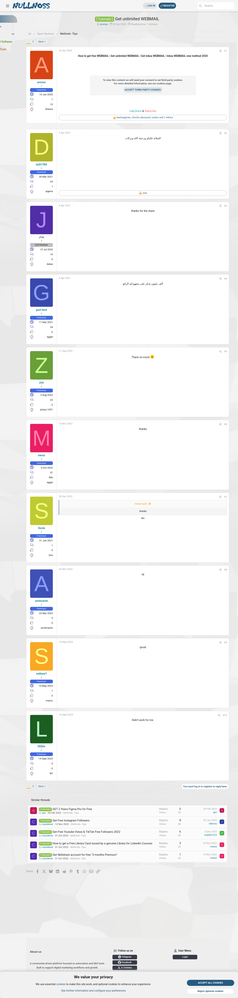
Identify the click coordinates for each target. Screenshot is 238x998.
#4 (230, 278)
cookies (60, 984)
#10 (230, 715)
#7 (230, 496)
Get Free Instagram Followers (88, 820)
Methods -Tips (88, 812)
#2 (230, 133)
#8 (230, 569)
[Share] (225, 51)
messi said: (152, 503)
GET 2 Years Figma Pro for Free (89, 809)
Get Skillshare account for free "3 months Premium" (102, 858)
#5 (230, 351)
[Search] (205, 5)
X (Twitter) (142, 946)
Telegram (142, 935)
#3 (230, 205)
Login (61, 967)
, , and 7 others (156, 117)
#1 (230, 50)
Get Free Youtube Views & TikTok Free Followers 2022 (104, 832)
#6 (230, 424)
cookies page (175, 83)
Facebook (142, 940)
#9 (230, 642)
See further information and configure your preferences (93, 990)
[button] (7, 6)
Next (58, 41)
